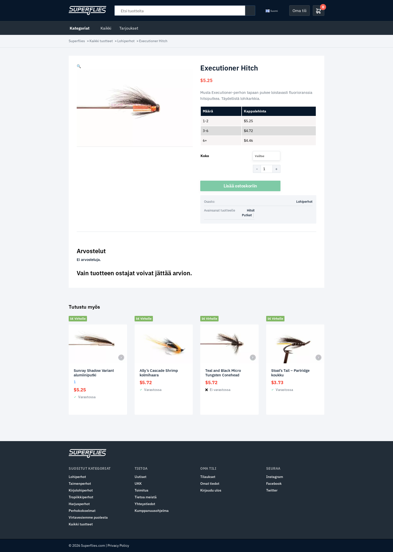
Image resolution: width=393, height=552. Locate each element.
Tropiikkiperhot (81, 497)
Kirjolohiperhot (81, 490)
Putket (247, 215)
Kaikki (106, 28)
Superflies (77, 41)
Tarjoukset (128, 28)
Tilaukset (207, 476)
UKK (138, 483)
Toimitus (141, 490)
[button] (79, 66)
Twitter (271, 490)
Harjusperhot (79, 504)
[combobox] (266, 156)
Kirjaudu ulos (210, 490)
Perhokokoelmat (82, 510)
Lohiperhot (126, 41)
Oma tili (299, 10)
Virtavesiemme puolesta (88, 517)
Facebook (274, 483)
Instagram (274, 476)
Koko (205, 156)
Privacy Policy (118, 545)
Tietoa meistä (146, 497)
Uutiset (140, 476)
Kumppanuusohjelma (152, 510)
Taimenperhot (80, 483)
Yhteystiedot (145, 504)
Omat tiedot (209, 483)
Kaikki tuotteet (101, 41)
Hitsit (251, 210)
